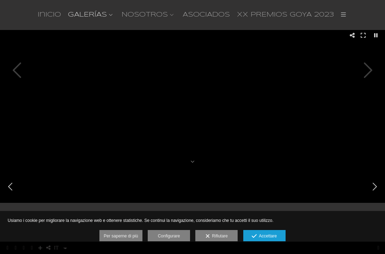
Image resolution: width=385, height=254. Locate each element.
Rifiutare (217, 236)
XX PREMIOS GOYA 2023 (285, 15)
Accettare (264, 236)
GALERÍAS (87, 15)
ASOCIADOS (206, 15)
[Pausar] (375, 35)
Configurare (169, 236)
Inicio (49, 15)
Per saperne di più (121, 236)
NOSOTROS (145, 15)
